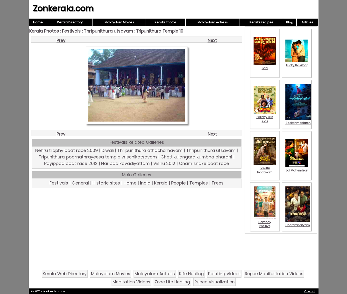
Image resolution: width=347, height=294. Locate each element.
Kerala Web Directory (65, 274)
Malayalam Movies (119, 22)
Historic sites (106, 183)
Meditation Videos (131, 282)
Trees (218, 183)
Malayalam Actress (213, 22)
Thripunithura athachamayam (150, 150)
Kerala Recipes (261, 22)
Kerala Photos (166, 22)
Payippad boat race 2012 (71, 163)
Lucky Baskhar (296, 63)
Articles (307, 22)
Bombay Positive (265, 222)
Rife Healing (191, 274)
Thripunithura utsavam (108, 31)
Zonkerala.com (63, 8)
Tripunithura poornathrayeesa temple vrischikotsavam (98, 157)
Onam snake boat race (204, 163)
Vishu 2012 (164, 163)
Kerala (161, 183)
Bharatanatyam (297, 223)
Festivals (71, 31)
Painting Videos (224, 274)
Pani (265, 66)
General (80, 183)
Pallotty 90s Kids (265, 117)
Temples (198, 183)
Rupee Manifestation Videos (274, 274)
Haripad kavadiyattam (125, 163)
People (178, 183)
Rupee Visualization (214, 282)
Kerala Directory (70, 22)
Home (38, 22)
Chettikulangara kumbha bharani (196, 157)
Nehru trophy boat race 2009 (66, 150)
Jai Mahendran (296, 168)
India (145, 183)
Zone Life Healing (172, 282)
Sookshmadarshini (299, 121)
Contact (309, 291)
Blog (289, 22)
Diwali (107, 150)
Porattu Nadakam (265, 168)
